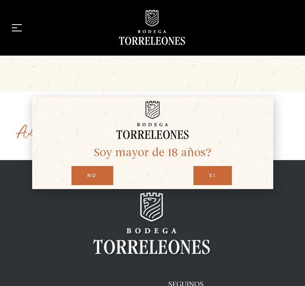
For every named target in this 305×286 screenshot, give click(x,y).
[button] (92, 175)
